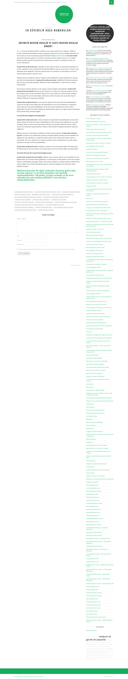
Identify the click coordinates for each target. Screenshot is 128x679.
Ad (18, 236)
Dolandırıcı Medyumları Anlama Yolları (96, 180)
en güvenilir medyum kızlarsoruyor (55, 197)
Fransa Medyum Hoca (92, 485)
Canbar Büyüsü (90, 473)
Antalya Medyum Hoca (92, 562)
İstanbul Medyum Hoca (92, 515)
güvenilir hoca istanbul (41, 199)
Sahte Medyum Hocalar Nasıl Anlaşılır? (96, 445)
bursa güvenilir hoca (22, 194)
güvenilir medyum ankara (44, 202)
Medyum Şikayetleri (48, 39)
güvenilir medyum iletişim (55, 205)
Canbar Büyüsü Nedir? (92, 355)
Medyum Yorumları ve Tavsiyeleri (95, 476)
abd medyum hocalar (104, 657)
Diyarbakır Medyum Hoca (93, 512)
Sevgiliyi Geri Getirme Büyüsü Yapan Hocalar (98, 218)
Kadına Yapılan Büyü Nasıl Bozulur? (96, 129)
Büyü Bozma (89, 198)
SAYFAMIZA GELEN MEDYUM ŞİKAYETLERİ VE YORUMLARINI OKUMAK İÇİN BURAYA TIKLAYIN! (40, 2)
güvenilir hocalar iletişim (24, 202)
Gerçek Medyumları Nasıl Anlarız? (95, 413)
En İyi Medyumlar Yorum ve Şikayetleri (96, 210)
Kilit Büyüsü (89, 442)
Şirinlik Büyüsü (90, 428)
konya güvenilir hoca (46, 210)
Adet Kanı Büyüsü (91, 439)
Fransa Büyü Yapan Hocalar (94, 535)
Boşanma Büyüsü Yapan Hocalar (95, 247)
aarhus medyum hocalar (92, 637)
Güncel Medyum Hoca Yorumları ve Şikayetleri (99, 326)
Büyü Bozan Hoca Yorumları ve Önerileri (97, 448)
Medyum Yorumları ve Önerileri (94, 229)
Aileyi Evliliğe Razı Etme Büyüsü (94, 250)
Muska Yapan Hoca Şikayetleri (94, 422)
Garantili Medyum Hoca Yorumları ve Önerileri (99, 177)
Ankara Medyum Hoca (92, 558)
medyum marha (96, 655)
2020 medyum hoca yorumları (98, 642)
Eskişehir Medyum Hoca (92, 586)
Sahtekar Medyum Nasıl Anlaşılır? (95, 313)
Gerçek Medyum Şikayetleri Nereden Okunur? (99, 132)
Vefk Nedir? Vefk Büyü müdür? (94, 253)
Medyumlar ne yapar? (92, 482)
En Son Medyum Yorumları (98, 86)
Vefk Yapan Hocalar (91, 416)
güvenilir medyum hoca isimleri (66, 202)
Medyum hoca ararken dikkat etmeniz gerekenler (100, 479)
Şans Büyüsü (89, 384)
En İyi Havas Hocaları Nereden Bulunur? (97, 152)
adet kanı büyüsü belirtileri (101, 650)
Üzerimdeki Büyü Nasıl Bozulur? (95, 275)
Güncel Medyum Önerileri (93, 293)
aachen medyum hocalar (92, 657)
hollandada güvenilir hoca (63, 207)
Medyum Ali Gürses (28, 676)
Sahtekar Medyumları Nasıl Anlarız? (96, 121)
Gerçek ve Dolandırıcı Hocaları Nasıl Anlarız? (98, 316)
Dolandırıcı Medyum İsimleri (94, 310)
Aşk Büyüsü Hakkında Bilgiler (94, 358)
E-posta (19, 240)
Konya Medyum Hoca (92, 599)
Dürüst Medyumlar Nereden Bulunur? (96, 301)
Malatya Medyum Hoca (92, 521)
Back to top (109, 676)
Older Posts (76, 265)
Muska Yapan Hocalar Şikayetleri (95, 410)
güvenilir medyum (60, 56)
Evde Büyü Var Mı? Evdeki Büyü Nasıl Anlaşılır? (99, 338)
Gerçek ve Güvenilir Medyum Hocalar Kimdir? (98, 241)
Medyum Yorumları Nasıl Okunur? (95, 256)
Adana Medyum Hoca (92, 589)
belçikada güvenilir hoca (71, 192)
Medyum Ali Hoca (38, 676)
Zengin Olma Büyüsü (92, 149)
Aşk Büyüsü (89, 419)
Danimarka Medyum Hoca (93, 509)
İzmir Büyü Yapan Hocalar (93, 608)
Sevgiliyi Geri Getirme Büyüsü (94, 431)
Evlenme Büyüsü (90, 461)
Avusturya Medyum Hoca (93, 488)
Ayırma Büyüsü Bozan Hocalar (94, 244)
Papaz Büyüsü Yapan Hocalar (94, 161)
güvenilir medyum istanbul (24, 207)
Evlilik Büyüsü (93, 50)
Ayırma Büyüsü (90, 407)
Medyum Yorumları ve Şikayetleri (99, 78)
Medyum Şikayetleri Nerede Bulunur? (96, 323)
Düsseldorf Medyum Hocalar (94, 503)
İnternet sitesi (20, 244)
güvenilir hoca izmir (58, 199)
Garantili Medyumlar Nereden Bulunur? (97, 204)
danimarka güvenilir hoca (41, 194)
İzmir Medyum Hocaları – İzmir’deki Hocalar (98, 538)
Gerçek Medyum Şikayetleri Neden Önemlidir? (99, 398)
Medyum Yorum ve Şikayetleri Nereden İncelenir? (100, 401)
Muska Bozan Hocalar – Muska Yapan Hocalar (99, 238)
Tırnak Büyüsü (90, 467)
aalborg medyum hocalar (102, 648)
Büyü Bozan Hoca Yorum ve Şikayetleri (97, 361)
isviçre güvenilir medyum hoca (26, 210)
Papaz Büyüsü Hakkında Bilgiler (95, 364)
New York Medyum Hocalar (93, 491)
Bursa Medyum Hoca (92, 611)
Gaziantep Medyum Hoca (93, 602)
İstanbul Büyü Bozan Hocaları (94, 546)
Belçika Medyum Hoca (92, 494)
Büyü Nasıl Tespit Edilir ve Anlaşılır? (95, 370)
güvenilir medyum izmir (44, 207)
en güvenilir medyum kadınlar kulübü (28, 197)
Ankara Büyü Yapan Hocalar (94, 593)
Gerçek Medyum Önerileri (93, 174)
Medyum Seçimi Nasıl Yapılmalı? (95, 235)
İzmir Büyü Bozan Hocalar (93, 605)
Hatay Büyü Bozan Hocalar (93, 524)
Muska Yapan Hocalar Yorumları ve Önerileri (98, 143)
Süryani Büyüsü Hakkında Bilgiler (95, 390)
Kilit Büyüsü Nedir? (91, 186)
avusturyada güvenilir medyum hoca (47, 192)
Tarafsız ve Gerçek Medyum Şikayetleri (97, 201)
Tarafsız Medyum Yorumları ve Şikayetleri (97, 290)
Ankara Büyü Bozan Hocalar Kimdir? (96, 617)
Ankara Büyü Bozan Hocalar (94, 596)
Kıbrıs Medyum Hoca (92, 614)
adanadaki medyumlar (94, 653)
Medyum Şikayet (18, 676)
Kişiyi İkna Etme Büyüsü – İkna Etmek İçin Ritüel (99, 221)
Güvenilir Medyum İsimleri (93, 232)
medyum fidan (101, 644)
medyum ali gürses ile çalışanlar (98, 638)
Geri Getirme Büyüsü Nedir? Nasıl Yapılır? (97, 367)
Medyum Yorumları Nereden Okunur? (96, 464)
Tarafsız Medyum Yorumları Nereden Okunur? (99, 307)
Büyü (18, 51)
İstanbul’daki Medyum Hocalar (94, 518)
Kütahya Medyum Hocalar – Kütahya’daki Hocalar (100, 583)
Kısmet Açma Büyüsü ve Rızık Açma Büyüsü (98, 470)
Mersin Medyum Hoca (92, 506)
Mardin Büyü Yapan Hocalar (94, 532)
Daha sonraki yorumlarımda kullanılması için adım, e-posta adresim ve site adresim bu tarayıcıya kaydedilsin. (47, 249)
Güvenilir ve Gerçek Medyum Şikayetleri (97, 135)
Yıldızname (89, 332)
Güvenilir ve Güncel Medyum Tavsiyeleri (97, 158)
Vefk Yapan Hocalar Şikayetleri (94, 319)
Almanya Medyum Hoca (92, 500)
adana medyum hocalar (101, 646)
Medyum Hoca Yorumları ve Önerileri (99, 68)
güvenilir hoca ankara (23, 199)
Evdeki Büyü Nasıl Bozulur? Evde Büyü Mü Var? (99, 278)
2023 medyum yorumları (107, 655)
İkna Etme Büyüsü (91, 425)
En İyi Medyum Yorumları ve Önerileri (96, 264)
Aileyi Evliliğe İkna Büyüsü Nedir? (95, 146)
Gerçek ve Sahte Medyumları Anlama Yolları (98, 207)
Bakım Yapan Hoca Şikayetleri (94, 373)
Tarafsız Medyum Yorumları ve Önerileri (97, 183)
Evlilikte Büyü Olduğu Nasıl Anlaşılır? (96, 155)
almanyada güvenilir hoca (24, 192)
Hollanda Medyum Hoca (93, 497)
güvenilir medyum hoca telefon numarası (29, 205)
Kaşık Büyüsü (90, 387)
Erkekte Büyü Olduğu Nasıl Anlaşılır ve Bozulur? (99, 335)
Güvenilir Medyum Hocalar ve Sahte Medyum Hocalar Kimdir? (48, 44)
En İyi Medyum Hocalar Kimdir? (94, 329)
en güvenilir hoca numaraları (62, 194)
